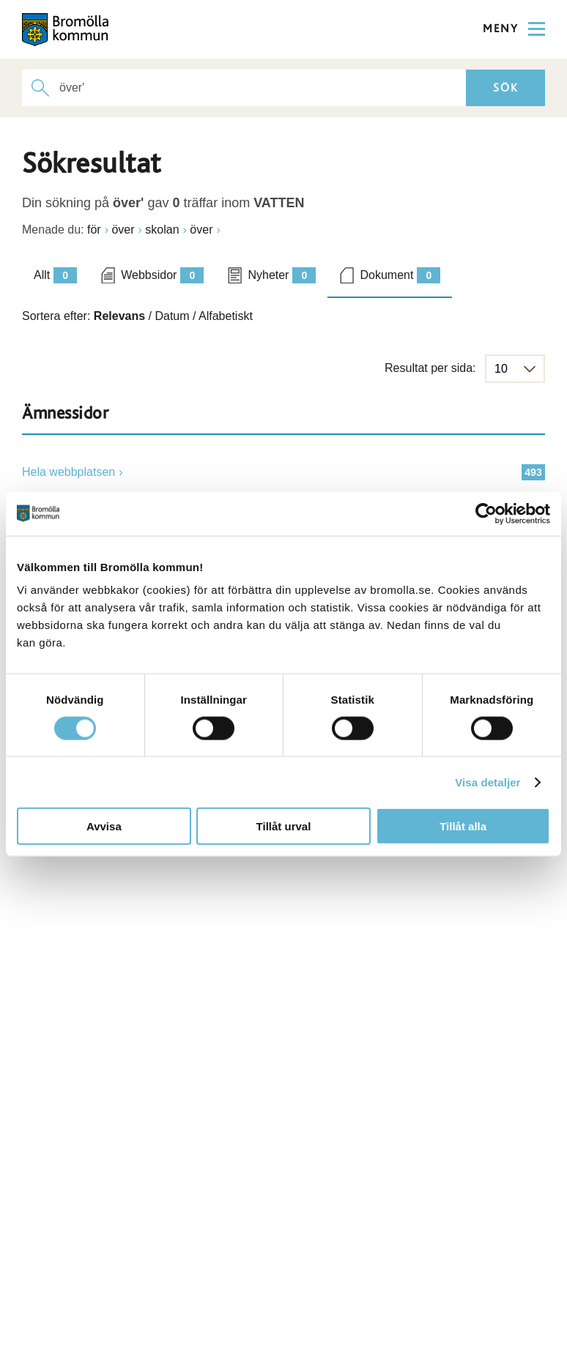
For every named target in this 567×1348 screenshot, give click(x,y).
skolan (162, 229)
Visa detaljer (487, 781)
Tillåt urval (283, 826)
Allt (55, 275)
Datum (172, 316)
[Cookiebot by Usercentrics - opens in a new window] (486, 513)
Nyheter (282, 275)
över (122, 229)
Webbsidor (162, 275)
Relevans (119, 316)
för (94, 229)
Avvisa (104, 826)
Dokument (400, 275)
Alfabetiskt (226, 316)
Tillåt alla (463, 826)
